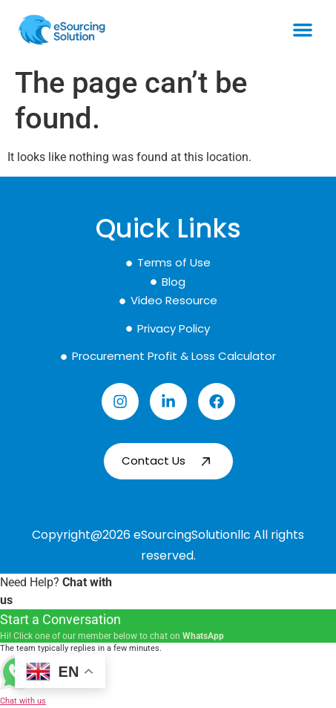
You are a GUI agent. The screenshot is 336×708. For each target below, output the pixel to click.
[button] (302, 29)
